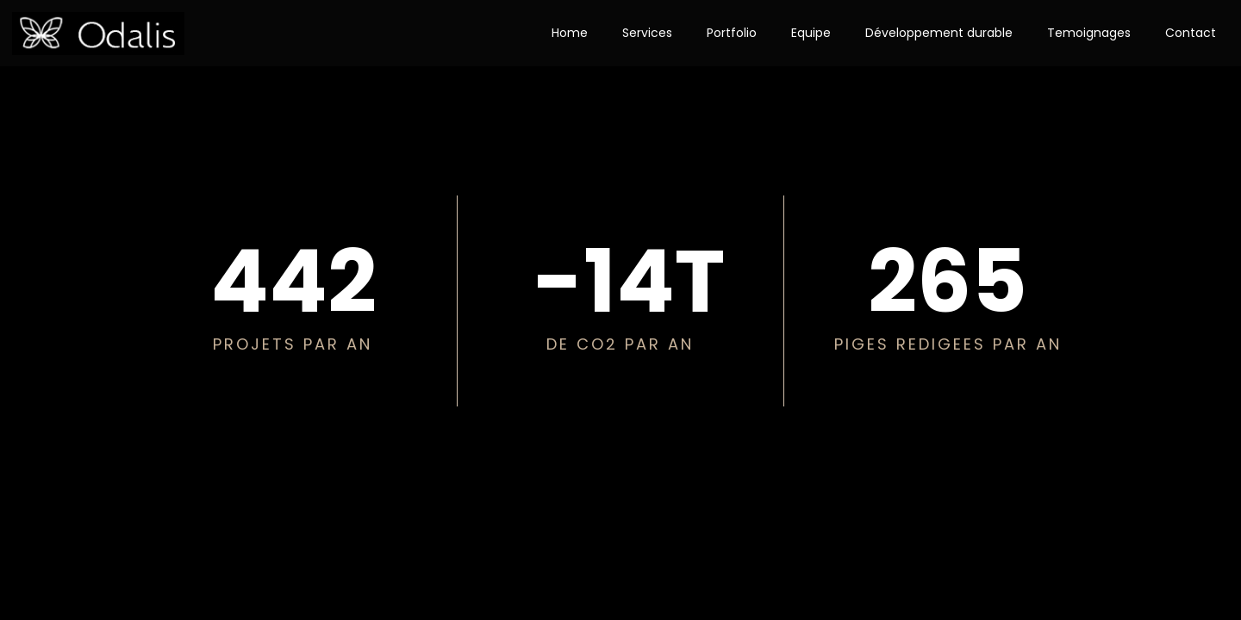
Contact (1190, 32)
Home (570, 32)
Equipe (811, 32)
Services (647, 32)
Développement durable (939, 32)
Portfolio (732, 32)
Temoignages (1089, 32)
